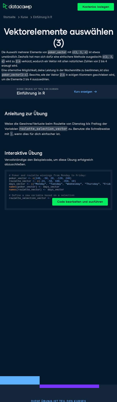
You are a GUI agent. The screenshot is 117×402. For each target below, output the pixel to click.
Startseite (9, 17)
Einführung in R (42, 17)
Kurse (24, 17)
